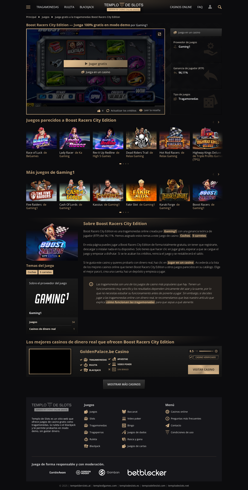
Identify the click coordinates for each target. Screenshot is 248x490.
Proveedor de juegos (185, 42)
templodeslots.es (129, 485)
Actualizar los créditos (121, 110)
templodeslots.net (178, 485)
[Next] (218, 122)
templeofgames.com (105, 485)
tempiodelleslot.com (153, 485)
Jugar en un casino (180, 262)
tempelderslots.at (80, 485)
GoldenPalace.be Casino (104, 351)
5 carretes (199, 236)
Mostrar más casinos (124, 384)
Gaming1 (170, 231)
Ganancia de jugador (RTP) (188, 68)
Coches (185, 236)
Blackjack (87, 7)
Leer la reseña (149, 110)
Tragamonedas (48, 7)
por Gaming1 (139, 25)
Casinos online (181, 7)
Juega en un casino (186, 32)
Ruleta (69, 7)
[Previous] (213, 122)
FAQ (200, 7)
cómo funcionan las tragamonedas (130, 302)
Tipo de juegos (181, 94)
